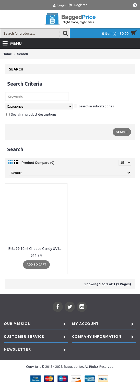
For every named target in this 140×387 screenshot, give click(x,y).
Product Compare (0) (37, 163)
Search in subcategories (94, 106)
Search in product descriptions (31, 114)
